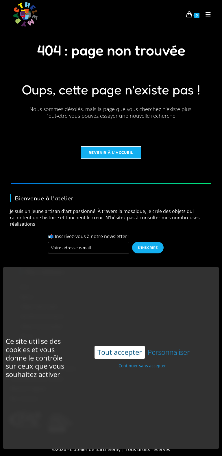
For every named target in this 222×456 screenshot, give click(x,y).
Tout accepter (119, 342)
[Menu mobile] (206, 14)
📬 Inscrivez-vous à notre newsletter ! (89, 236)
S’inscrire (148, 247)
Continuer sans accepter (142, 355)
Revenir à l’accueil (111, 152)
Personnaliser (169, 342)
